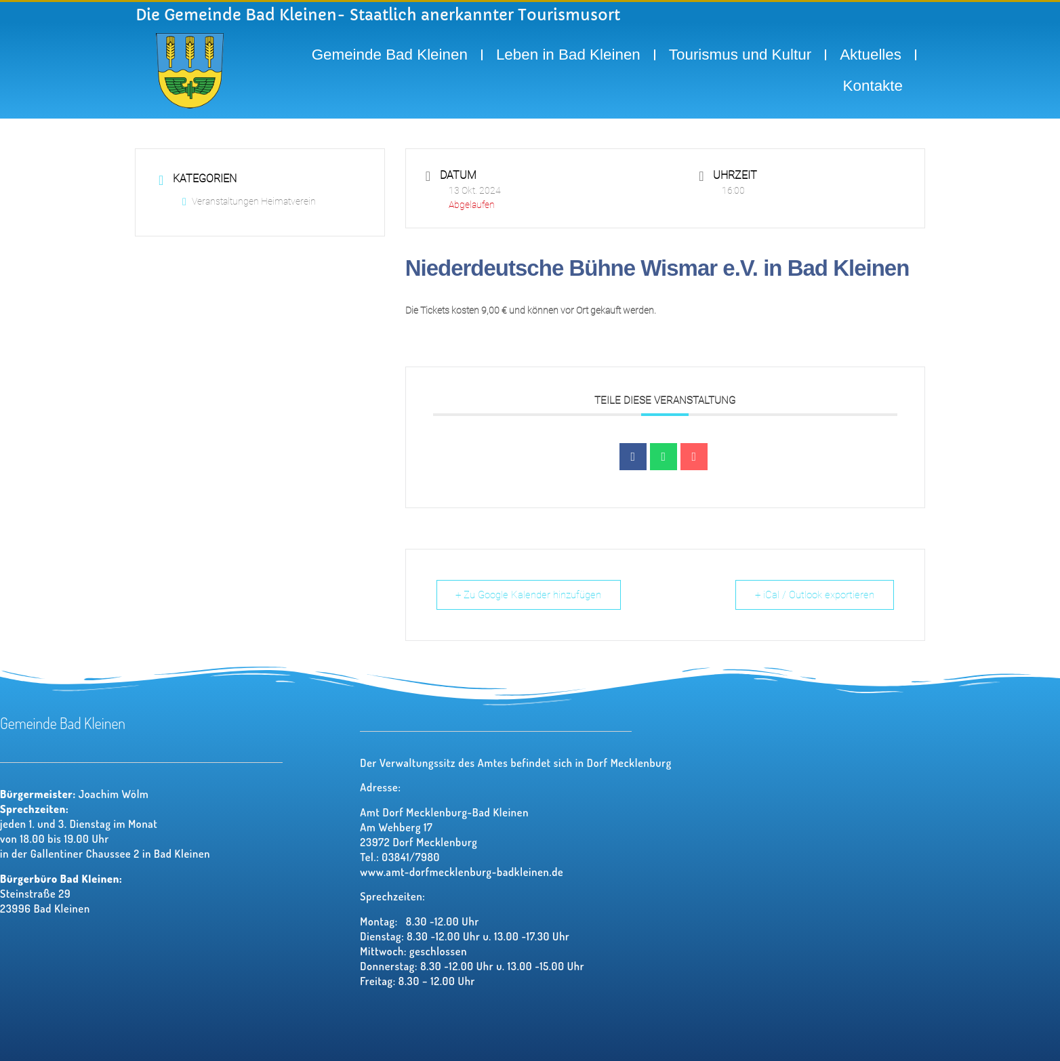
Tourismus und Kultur (740, 54)
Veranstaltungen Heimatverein (249, 201)
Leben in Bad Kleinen (568, 54)
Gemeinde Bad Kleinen (390, 54)
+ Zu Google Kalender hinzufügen (529, 595)
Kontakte (873, 85)
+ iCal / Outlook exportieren (814, 595)
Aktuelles (870, 54)
